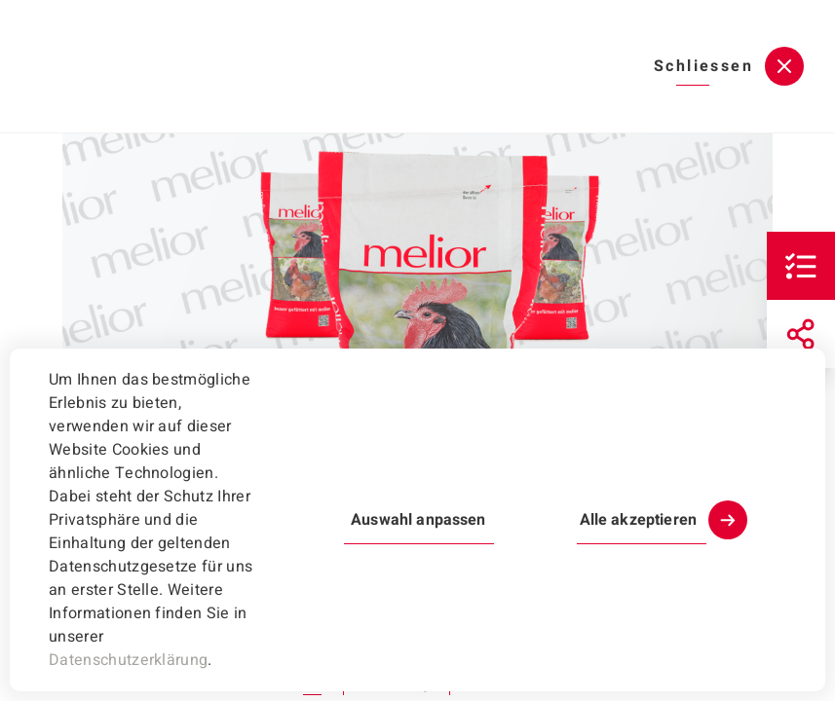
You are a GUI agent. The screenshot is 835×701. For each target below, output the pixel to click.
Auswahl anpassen (418, 520)
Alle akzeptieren (638, 520)
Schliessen (703, 66)
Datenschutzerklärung (128, 660)
